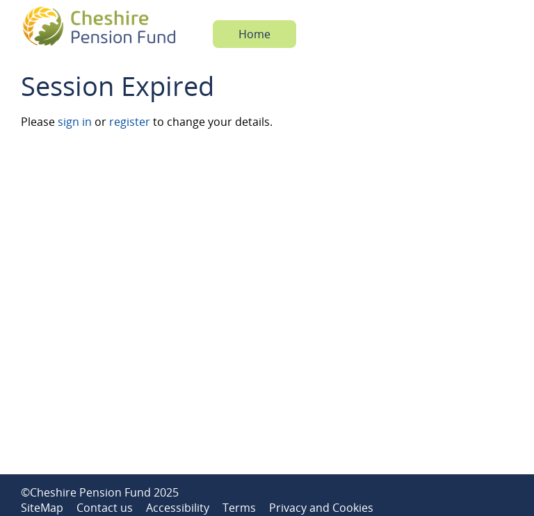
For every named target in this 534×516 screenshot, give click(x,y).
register (129, 121)
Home (254, 34)
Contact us (104, 507)
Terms (239, 507)
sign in (75, 121)
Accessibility (177, 507)
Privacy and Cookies (321, 507)
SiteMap (42, 507)
